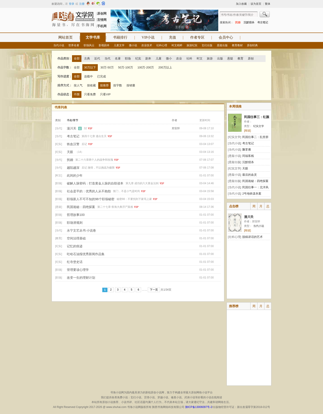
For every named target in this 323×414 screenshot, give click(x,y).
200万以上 (165, 67)
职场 (128, 58)
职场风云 (89, 45)
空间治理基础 (76, 238)
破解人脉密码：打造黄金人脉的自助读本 (95, 183)
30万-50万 (107, 67)
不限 (77, 94)
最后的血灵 (249, 174)
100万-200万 (145, 67)
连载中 (88, 76)
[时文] (58, 175)
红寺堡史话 (75, 262)
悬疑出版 (222, 45)
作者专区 (197, 37)
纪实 (138, 58)
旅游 (210, 58)
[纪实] (58, 144)
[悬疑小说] (234, 156)
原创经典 (252, 45)
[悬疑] (58, 206)
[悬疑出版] (234, 162)
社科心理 (161, 45)
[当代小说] (234, 143)
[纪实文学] (234, 137)
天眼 (70, 152)
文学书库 (93, 37)
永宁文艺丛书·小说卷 (81, 230)
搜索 (265, 15)
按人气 (78, 85)
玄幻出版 (207, 45)
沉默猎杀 (249, 22)
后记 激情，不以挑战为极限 (98, 167)
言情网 (102, 20)
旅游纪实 (192, 45)
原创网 (102, 13)
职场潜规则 (75, 222)
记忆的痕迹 (75, 246)
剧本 (148, 58)
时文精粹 (177, 45)
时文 (200, 58)
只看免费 (90, 94)
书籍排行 (120, 37)
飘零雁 (246, 149)
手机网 (102, 26)
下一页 (154, 289)
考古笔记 (262, 22)
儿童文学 (119, 45)
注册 (82, 3)
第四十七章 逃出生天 (94, 136)
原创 (251, 58)
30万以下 (90, 67)
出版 (220, 58)
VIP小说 (148, 37)
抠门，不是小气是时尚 (126, 191)
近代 (97, 58)
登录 (71, 3)
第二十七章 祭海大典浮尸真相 (115, 206)
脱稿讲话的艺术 (252, 237)
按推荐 (104, 85)
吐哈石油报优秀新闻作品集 (86, 254)
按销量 (131, 85)
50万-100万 (125, 67)
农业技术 (146, 45)
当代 (107, 58)
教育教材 (237, 45)
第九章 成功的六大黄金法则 (142, 183)
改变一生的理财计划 (81, 277)
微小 (169, 58)
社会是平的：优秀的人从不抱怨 (89, 191)
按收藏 (91, 85)
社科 (189, 58)
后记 (84, 144)
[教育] (58, 238)
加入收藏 (241, 3)
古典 (87, 58)
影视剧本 (104, 45)
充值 (172, 37)
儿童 (159, 58)
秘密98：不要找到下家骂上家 (134, 199)
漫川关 (71, 128)
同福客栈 (248, 156)
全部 (77, 58)
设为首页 (256, 3)
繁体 (267, 3)
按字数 (117, 85)
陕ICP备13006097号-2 (198, 407)
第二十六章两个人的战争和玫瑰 (94, 159)
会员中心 (226, 37)
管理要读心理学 (78, 270)
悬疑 (230, 58)
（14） (79, 151)
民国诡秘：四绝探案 (81, 207)
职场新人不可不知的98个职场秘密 (90, 199)
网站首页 (65, 37)
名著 (118, 58)
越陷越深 (73, 167)
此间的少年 (75, 175)
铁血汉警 (73, 144)
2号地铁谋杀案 (251, 193)
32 (85, 128)
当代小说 (58, 45)
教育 (240, 58)
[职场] (58, 183)
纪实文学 (258, 126)
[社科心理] (234, 237)
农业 (179, 58)
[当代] (58, 128)
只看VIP (105, 94)
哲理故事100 (76, 215)
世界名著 (73, 45)
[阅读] (247, 130)
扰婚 (237, 22)
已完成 (101, 76)
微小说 (133, 45)
